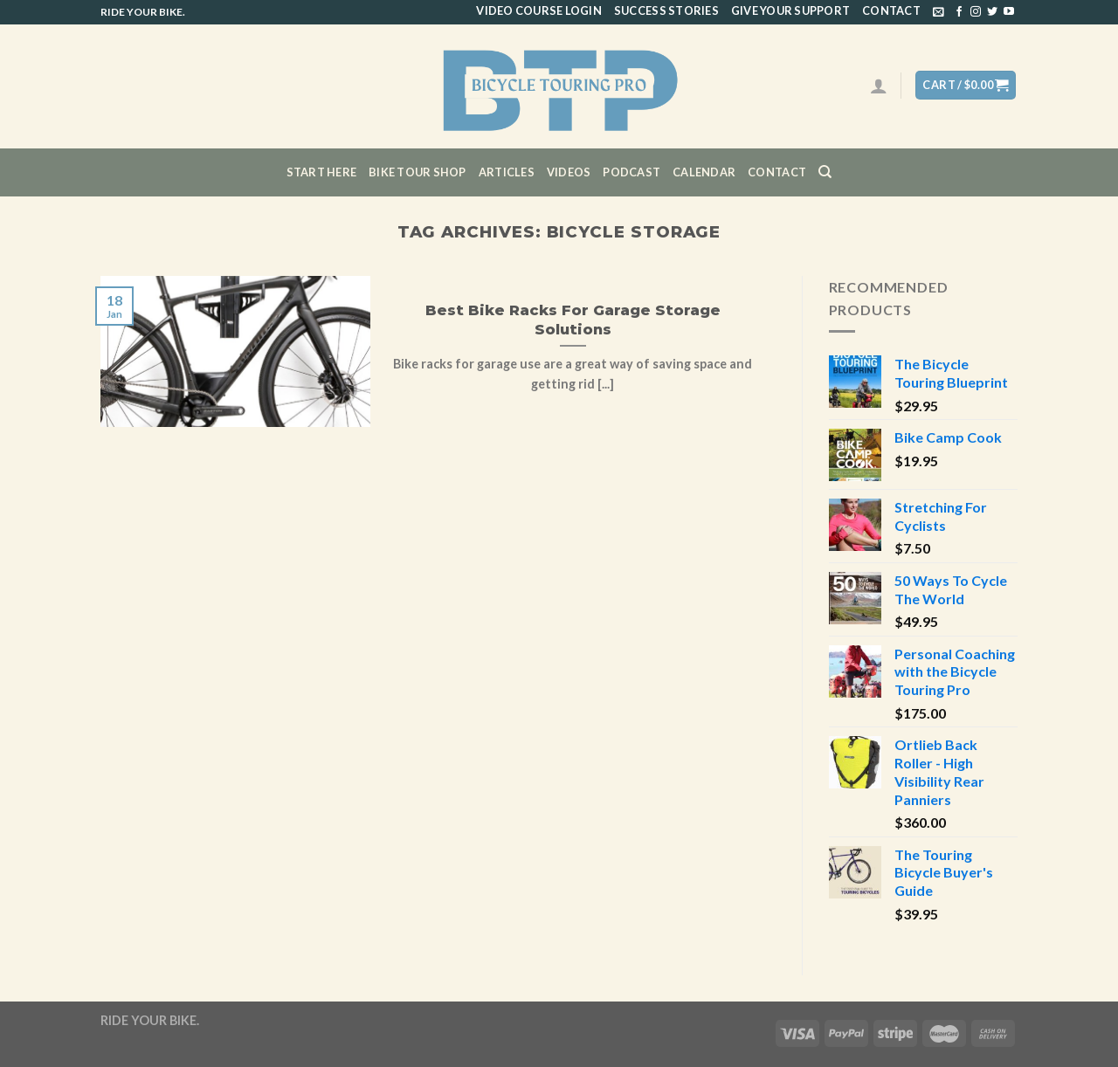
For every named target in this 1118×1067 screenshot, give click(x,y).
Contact (891, 10)
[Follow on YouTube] (1009, 12)
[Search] (825, 172)
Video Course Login (539, 10)
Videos (569, 172)
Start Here (321, 172)
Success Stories (666, 10)
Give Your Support (790, 10)
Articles (507, 172)
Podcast (631, 172)
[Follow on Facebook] (959, 12)
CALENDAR (704, 172)
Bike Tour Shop (417, 172)
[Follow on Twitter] (992, 12)
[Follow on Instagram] (975, 12)
